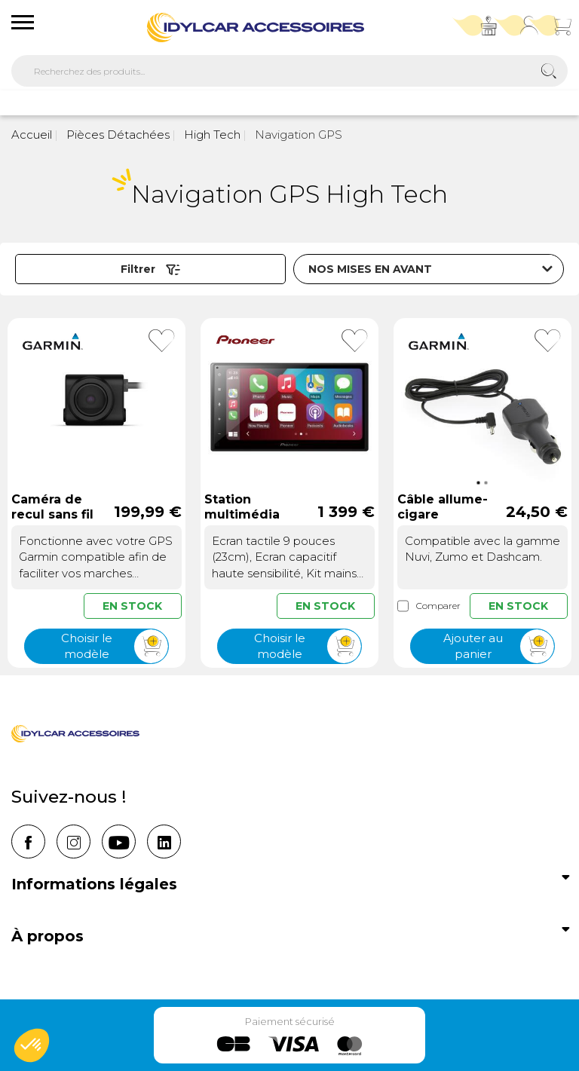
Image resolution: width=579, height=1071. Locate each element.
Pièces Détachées (116, 134)
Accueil (31, 134)
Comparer (429, 606)
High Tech (210, 134)
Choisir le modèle (114, 646)
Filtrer (150, 269)
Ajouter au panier (498, 646)
